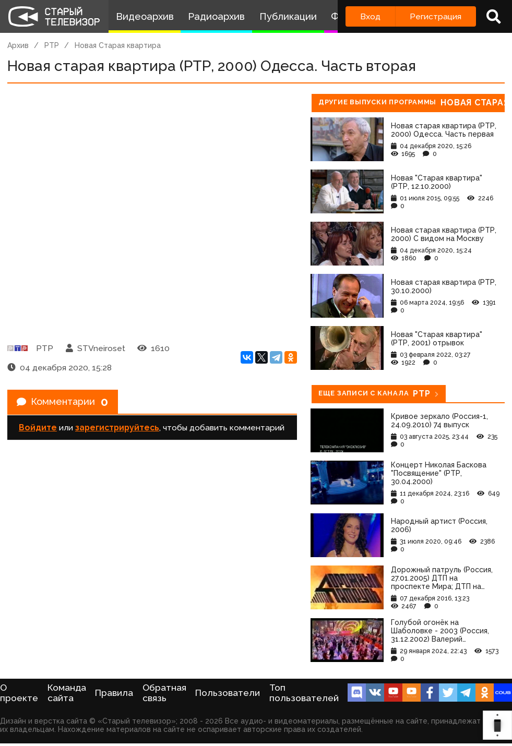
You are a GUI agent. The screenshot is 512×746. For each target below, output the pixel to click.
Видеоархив (145, 16)
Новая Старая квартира (118, 45)
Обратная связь (164, 692)
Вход (370, 16)
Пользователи (227, 693)
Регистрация (435, 16)
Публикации (288, 16)
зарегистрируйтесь (117, 431)
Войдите (38, 431)
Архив (18, 45)
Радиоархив (216, 16)
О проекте (19, 692)
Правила (114, 693)
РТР (51, 45)
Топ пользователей (304, 692)
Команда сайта (66, 692)
